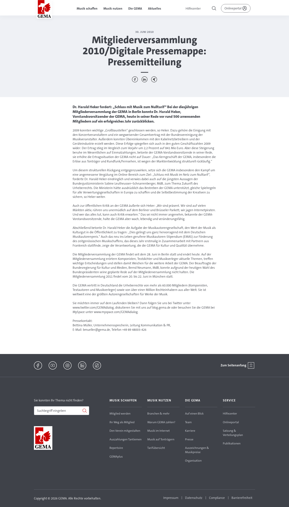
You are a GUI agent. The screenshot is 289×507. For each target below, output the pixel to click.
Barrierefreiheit (241, 498)
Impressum (170, 498)
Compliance (217, 498)
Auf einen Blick (194, 413)
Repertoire (116, 448)
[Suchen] (61, 410)
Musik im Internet (158, 431)
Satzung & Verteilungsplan (233, 433)
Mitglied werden (119, 413)
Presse (189, 439)
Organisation (193, 461)
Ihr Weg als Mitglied (122, 422)
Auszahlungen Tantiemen (125, 439)
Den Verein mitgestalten (124, 431)
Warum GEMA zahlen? (161, 422)
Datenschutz (193, 498)
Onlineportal (231, 422)
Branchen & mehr (158, 413)
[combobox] (61, 410)
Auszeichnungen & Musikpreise (197, 450)
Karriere (190, 431)
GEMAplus (116, 456)
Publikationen (232, 443)
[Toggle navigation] (214, 9)
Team (188, 422)
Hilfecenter (193, 8)
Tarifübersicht (156, 448)
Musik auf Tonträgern (160, 439)
